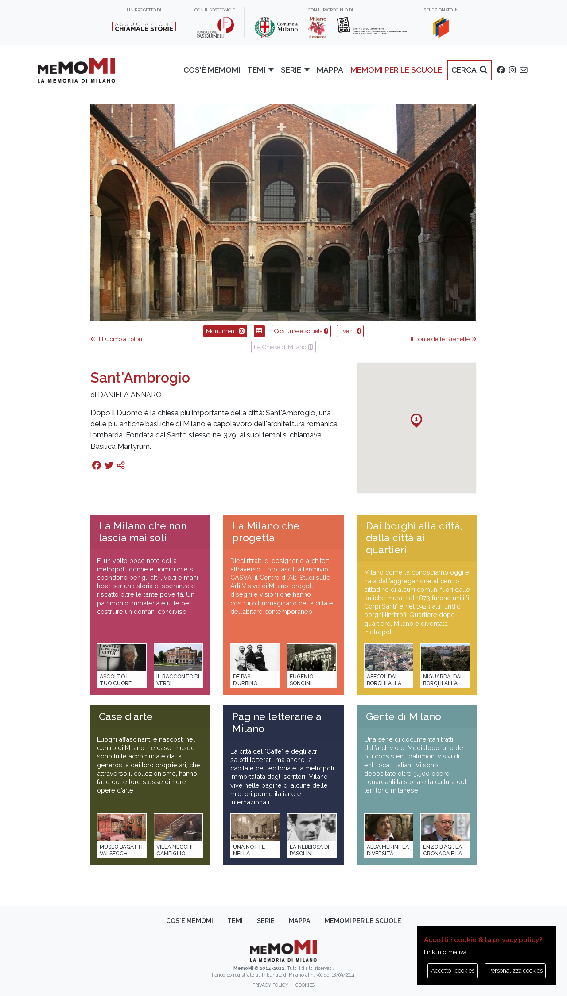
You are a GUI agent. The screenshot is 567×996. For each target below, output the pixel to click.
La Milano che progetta (265, 532)
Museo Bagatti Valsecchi (121, 850)
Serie (266, 920)
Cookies (305, 985)
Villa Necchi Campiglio (174, 850)
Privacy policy (270, 985)
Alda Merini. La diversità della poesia (388, 854)
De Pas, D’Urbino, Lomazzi (246, 683)
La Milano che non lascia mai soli (142, 532)
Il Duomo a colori (116, 339)
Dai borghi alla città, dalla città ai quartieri (414, 537)
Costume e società (301, 330)
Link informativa (445, 952)
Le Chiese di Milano (283, 346)
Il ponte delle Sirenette (444, 339)
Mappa (300, 920)
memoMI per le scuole (363, 920)
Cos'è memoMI (189, 920)
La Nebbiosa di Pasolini (309, 850)
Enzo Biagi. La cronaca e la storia (442, 854)
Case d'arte (126, 716)
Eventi (350, 330)
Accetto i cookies (452, 970)
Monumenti (225, 330)
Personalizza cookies (515, 970)
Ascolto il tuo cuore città (116, 683)
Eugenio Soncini (301, 680)
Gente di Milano (403, 716)
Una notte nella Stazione (249, 854)
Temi (235, 920)
